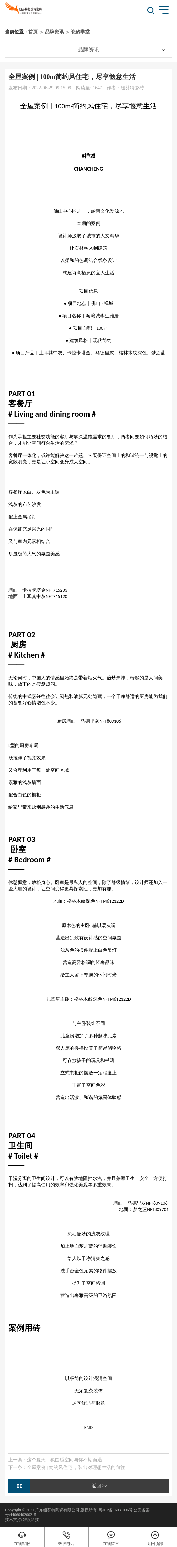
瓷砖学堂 (80, 31)
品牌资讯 (54, 31)
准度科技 (31, 1519)
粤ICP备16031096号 (116, 1510)
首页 (33, 31)
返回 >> (99, 1485)
